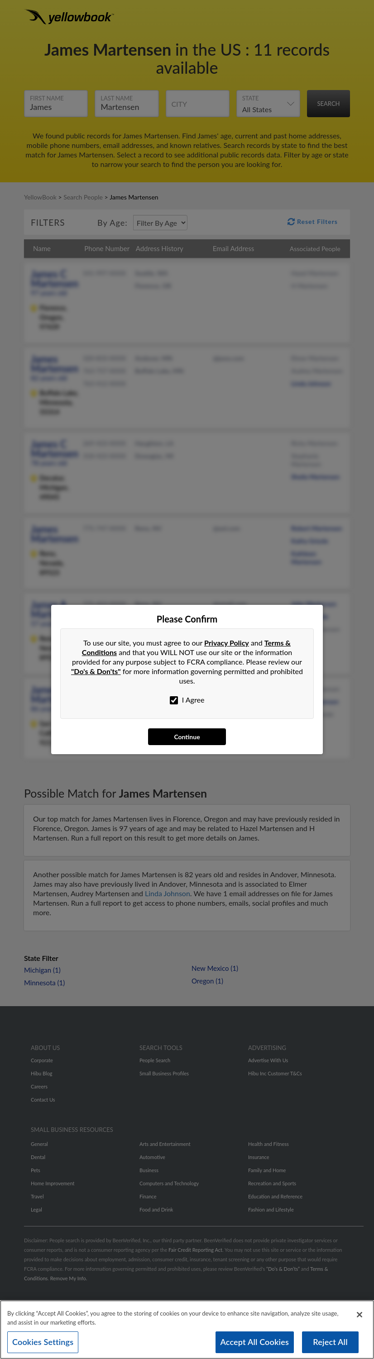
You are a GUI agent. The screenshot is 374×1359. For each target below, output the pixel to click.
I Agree (187, 699)
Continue (187, 737)
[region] (187, 1329)
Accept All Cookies (255, 1342)
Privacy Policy (226, 642)
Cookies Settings (42, 1342)
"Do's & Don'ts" (96, 671)
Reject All (330, 1342)
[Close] (359, 1315)
